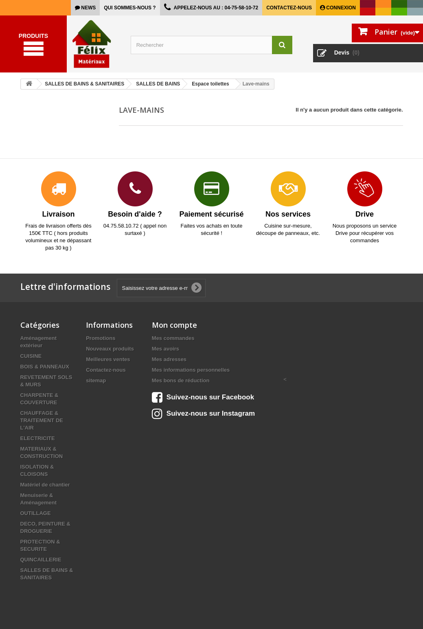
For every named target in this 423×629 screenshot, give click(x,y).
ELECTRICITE (37, 438)
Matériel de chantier (45, 485)
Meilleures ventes (108, 359)
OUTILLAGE (35, 513)
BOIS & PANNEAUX (44, 367)
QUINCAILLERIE (40, 560)
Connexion (340, 8)
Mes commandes (173, 338)
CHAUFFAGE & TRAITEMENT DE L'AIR (41, 420)
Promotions (100, 338)
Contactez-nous (289, 8)
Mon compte (174, 325)
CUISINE (31, 356)
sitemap (96, 380)
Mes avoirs (165, 349)
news (88, 8)
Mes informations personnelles (191, 370)
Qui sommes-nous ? (130, 8)
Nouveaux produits (110, 349)
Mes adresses (169, 359)
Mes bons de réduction (181, 380)
